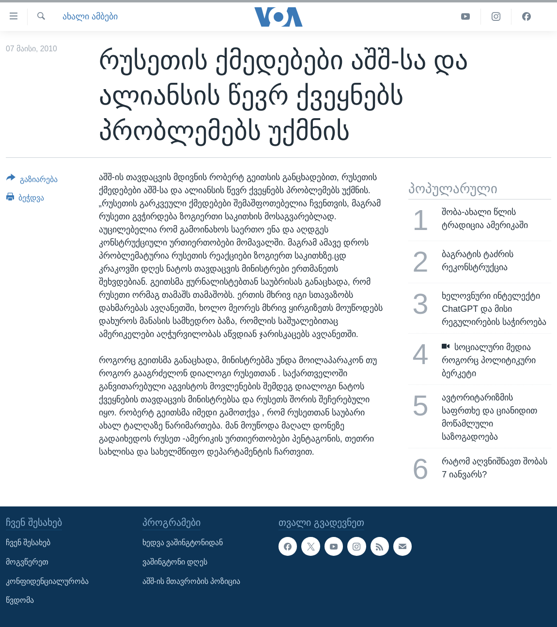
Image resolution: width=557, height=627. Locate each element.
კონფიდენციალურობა (47, 581)
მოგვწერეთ (27, 562)
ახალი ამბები (90, 16)
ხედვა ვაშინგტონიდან (182, 542)
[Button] (32, 181)
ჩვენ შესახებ (28, 542)
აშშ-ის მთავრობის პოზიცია (191, 581)
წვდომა (20, 600)
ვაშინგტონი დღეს (174, 562)
